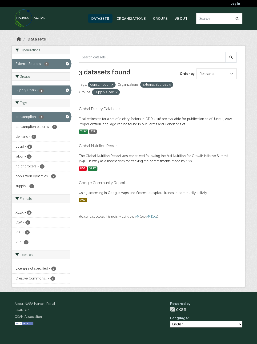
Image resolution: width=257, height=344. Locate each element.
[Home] (18, 39)
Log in (235, 3)
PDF (82, 168)
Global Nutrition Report (98, 146)
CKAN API (22, 310)
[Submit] (237, 18)
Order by (187, 74)
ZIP (93, 131)
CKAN (178, 309)
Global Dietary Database (99, 109)
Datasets (100, 18)
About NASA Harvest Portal (35, 304)
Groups (160, 18)
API (137, 216)
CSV (82, 200)
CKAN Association (28, 317)
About (181, 18)
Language (179, 318)
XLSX (83, 131)
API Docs (151, 216)
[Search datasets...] (219, 18)
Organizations (131, 18)
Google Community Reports (103, 183)
